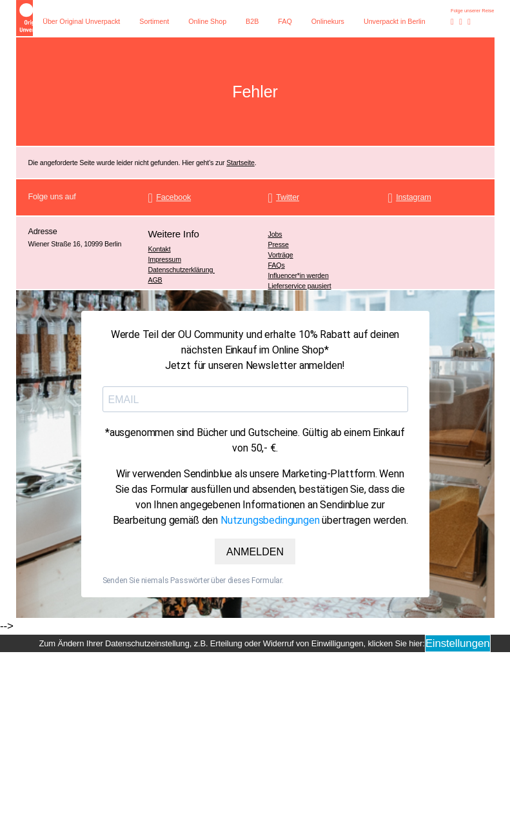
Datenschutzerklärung (181, 269)
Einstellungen (458, 643)
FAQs (276, 265)
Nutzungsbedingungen (270, 520)
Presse (278, 244)
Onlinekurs (327, 21)
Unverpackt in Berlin (395, 21)
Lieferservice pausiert (299, 286)
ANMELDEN (255, 551)
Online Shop (207, 21)
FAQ (284, 21)
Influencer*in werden (298, 275)
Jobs (275, 234)
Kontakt (159, 249)
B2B (252, 21)
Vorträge (280, 255)
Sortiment (154, 21)
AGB (155, 280)
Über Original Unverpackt (81, 21)
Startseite (240, 162)
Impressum (164, 259)
